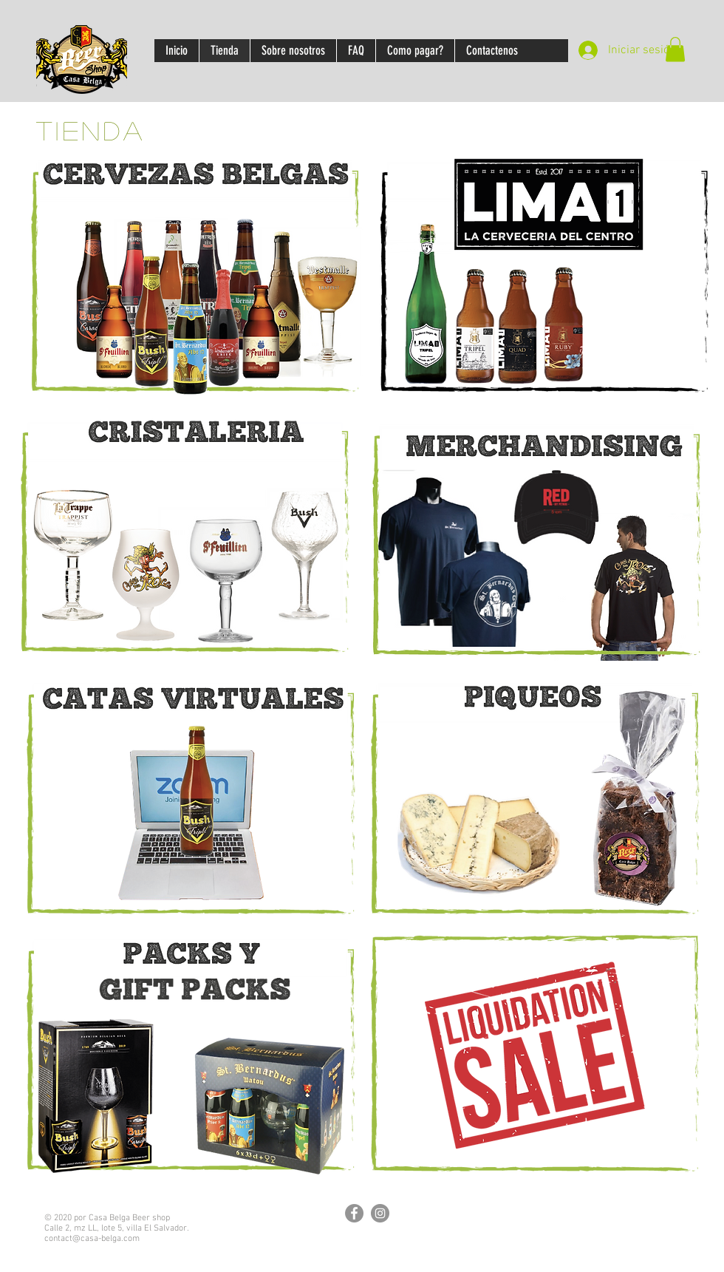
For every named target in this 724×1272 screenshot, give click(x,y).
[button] (675, 49)
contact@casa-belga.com (92, 1239)
